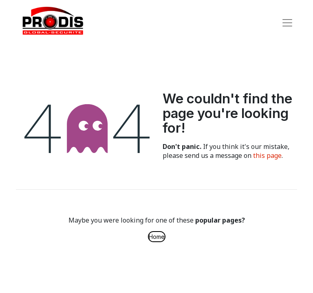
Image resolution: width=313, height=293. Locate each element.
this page (267, 155)
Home (157, 236)
